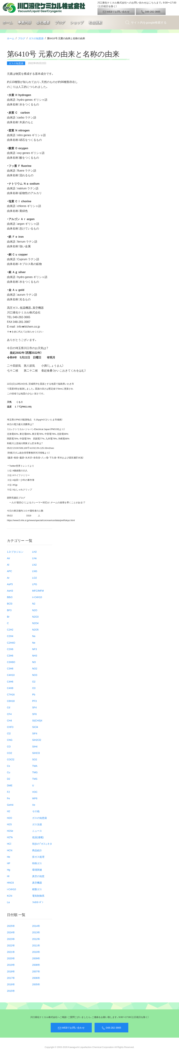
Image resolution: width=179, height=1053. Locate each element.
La (8, 902)
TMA (34, 765)
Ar (8, 577)
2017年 (11, 978)
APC (9, 571)
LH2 (34, 551)
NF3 (34, 649)
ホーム (8, 22)
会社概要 (43, 22)
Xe (33, 804)
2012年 (36, 939)
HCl (9, 843)
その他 (36, 811)
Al (8, 564)
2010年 (36, 952)
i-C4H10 (11, 889)
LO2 (34, 577)
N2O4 (35, 623)
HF (8, 863)
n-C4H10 (37, 597)
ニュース (37, 830)
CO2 (9, 753)
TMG (35, 772)
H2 (8, 811)
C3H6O (11, 662)
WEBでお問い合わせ (116, 12)
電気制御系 (38, 895)
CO (9, 746)
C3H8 (10, 668)
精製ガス (37, 889)
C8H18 (11, 701)
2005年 (36, 984)
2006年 (36, 978)
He (8, 856)
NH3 (34, 655)
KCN (9, 895)
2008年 (36, 964)
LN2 (34, 564)
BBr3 (9, 597)
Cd (8, 707)
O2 (33, 681)
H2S (9, 824)
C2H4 (10, 636)
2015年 (11, 990)
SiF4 (34, 733)
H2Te (10, 837)
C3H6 (10, 655)
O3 (33, 688)
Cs (8, 765)
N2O (34, 610)
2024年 (11, 932)
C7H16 (11, 694)
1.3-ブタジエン (15, 551)
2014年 (36, 926)
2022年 (11, 945)
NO (34, 662)
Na (33, 636)
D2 (8, 778)
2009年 (36, 958)
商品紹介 (37, 850)
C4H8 (10, 688)
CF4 (9, 714)
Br (8, 616)
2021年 (11, 952)
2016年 (11, 984)
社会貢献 (95, 22)
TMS (34, 778)
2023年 (11, 939)
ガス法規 (37, 824)
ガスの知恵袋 (36, 38)
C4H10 (11, 675)
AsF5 (10, 584)
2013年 (36, 932)
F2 (8, 792)
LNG (34, 571)
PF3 (34, 701)
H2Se (10, 830)
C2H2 (10, 629)
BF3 (9, 610)
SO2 (34, 759)
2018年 (11, 971)
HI (8, 876)
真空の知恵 (38, 876)
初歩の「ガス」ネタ (42, 843)
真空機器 (37, 882)
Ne (33, 642)
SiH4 (34, 746)
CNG (9, 739)
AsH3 (10, 590)
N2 (33, 603)
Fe (8, 798)
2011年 (36, 945)
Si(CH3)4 (37, 720)
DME (9, 785)
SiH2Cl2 (36, 739)
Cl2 (9, 733)
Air (8, 558)
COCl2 (10, 759)
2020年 (11, 958)
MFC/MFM (38, 590)
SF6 (34, 714)
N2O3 (35, 616)
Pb (33, 694)
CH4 (9, 720)
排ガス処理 (38, 856)
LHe (34, 558)
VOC (34, 792)
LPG (34, 584)
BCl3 (9, 603)
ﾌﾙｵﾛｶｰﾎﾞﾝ (37, 902)
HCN (9, 850)
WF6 (34, 798)
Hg (8, 869)
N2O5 (35, 629)
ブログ (60, 22)
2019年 (11, 964)
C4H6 (10, 681)
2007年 (36, 971)
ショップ (76, 22)
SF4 (34, 707)
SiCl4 (35, 727)
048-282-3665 (150, 12)
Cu (8, 772)
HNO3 (10, 882)
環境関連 (37, 869)
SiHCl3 (36, 753)
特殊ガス (37, 863)
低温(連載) (38, 837)
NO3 (34, 675)
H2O (9, 818)
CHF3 (10, 727)
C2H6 (10, 649)
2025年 (11, 926)
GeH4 (10, 804)
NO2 (34, 668)
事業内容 (24, 22)
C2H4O (11, 642)
